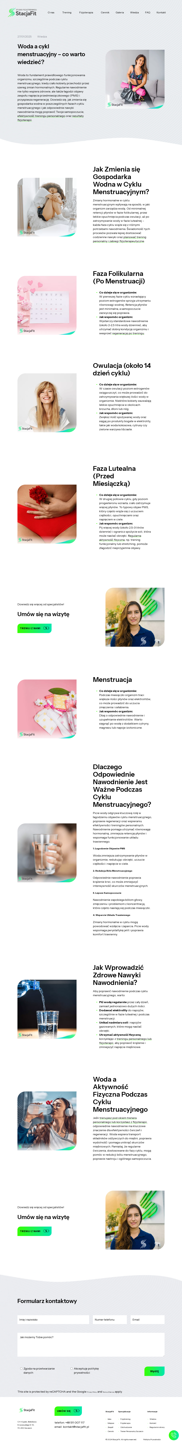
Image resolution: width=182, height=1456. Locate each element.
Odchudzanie (126, 1427)
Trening (66, 12)
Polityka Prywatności (152, 1439)
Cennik (105, 12)
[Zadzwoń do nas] (173, 1437)
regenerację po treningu (128, 333)
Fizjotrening (125, 1419)
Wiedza (134, 12)
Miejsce (111, 1423)
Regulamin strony (157, 1427)
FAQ (147, 12)
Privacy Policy (92, 1392)
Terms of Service (108, 1392)
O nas (51, 12)
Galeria (120, 12)
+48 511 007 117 (75, 1422)
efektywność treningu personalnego (41, 116)
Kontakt (161, 12)
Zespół (110, 1427)
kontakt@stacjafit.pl (76, 1427)
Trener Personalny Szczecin (131, 1431)
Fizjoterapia (86, 12)
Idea (109, 1419)
